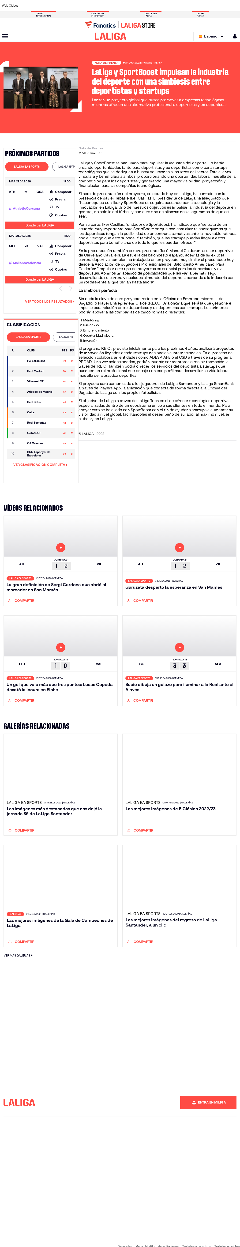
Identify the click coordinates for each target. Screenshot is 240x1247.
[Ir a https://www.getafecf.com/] (91, 5)
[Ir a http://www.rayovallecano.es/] (124, 5)
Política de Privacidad (110, 1237)
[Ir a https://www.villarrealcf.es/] (234, 5)
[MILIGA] (233, 36)
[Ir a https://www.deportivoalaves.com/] (58, 5)
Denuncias (125, 1233)
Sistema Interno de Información (21, 1237)
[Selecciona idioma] (212, 36)
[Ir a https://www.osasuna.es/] (47, 5)
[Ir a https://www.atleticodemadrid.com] (36, 5)
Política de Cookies (141, 1237)
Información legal (79, 1237)
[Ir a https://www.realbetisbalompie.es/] (168, 5)
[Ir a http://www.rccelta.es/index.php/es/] (135, 5)
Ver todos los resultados (50, 301)
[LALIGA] (110, 36)
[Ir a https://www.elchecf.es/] (69, 5)
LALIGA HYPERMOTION (74, 166)
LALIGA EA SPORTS (27, 166)
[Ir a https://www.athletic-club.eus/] (25, 5)
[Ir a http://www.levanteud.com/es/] (113, 5)
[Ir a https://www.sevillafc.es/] (212, 5)
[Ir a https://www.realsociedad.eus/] (201, 5)
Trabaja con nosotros (196, 1233)
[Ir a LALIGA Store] (120, 24)
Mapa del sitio (144, 1233)
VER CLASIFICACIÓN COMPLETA (40, 465)
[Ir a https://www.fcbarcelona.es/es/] (80, 5)
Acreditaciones (168, 1233)
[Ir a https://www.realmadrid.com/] (179, 5)
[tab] (27, 166)
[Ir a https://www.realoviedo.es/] (190, 5)
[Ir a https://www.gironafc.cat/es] (102, 5)
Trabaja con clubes (227, 1233)
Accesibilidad (55, 1237)
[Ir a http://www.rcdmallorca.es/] (157, 5)
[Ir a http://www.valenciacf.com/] (223, 5)
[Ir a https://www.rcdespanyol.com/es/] (146, 5)
